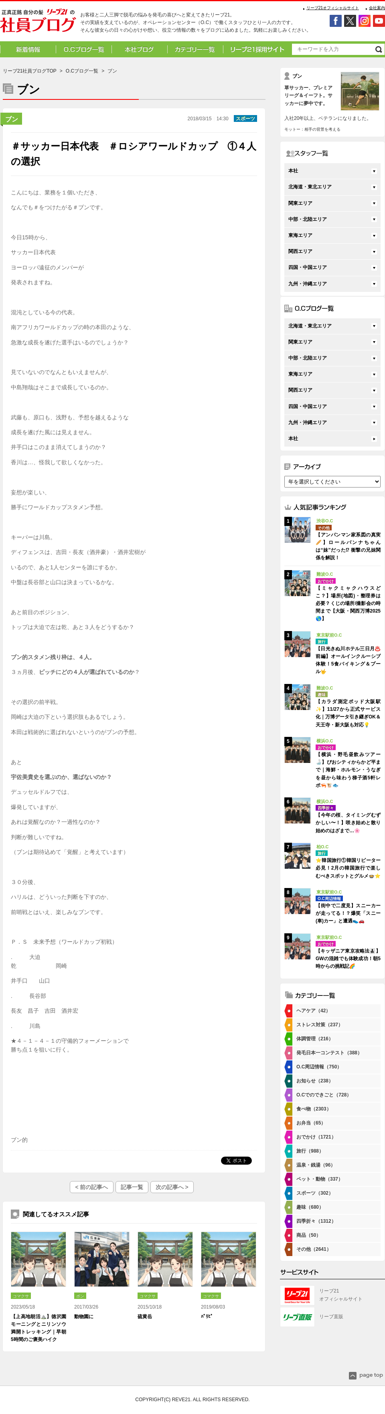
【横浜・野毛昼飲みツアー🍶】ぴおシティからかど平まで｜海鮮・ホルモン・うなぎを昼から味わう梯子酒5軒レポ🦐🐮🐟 (348, 770)
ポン (80, 1296)
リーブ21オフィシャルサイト (332, 8)
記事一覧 (132, 1187)
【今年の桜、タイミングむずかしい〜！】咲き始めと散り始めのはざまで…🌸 (348, 822)
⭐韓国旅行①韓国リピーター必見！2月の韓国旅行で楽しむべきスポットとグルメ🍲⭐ (348, 868)
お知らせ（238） (314, 1081)
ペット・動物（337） (319, 1179)
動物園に (83, 1316)
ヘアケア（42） (313, 1010)
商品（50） (308, 1235)
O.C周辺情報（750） (319, 1067)
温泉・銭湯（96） (315, 1165)
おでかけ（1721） (316, 1137)
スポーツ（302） (314, 1193)
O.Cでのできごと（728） (323, 1095)
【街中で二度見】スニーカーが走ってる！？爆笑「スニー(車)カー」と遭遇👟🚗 (348, 913)
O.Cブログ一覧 (82, 71)
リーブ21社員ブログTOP (30, 71)
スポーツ (245, 118)
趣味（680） (310, 1207)
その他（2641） (313, 1249)
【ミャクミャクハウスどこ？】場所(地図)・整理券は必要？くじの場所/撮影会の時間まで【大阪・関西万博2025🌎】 (348, 603)
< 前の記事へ (91, 1187)
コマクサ (21, 1296)
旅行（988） (310, 1151)
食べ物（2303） (313, 1109)
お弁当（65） (311, 1123)
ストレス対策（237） (319, 1025)
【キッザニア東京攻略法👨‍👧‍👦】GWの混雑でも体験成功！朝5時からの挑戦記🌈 (348, 958)
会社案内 (377, 8)
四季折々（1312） (316, 1221)
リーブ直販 (331, 1316)
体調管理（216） (314, 1039)
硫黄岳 (145, 1316)
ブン (11, 119)
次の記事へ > (172, 1187)
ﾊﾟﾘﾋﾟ (207, 1316)
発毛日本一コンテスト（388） (329, 1053)
